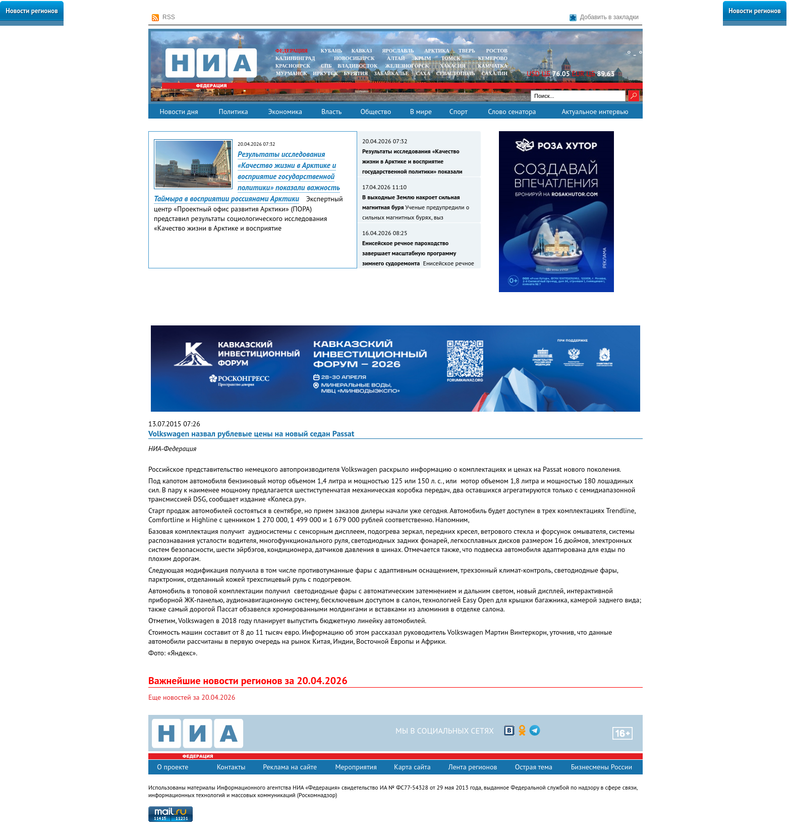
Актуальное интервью (594, 111)
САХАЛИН (494, 73)
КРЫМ (423, 58)
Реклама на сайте (290, 766)
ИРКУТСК (325, 73)
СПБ (326, 66)
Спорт (458, 111)
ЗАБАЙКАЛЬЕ (392, 73)
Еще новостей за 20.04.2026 (191, 697)
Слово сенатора (512, 111)
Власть (331, 111)
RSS (163, 17)
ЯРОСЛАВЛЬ (398, 50)
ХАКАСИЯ (451, 66)
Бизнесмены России (601, 766)
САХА (423, 73)
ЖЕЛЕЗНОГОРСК (407, 66)
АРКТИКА (436, 50)
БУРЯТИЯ (356, 73)
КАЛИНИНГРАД (295, 58)
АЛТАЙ (396, 58)
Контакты (231, 766)
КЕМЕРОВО (492, 58)
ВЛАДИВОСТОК (357, 66)
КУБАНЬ (331, 50)
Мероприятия (356, 766)
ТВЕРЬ (467, 50)
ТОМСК (452, 58)
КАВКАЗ (362, 50)
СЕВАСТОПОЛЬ (455, 73)
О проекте (172, 766)
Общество (375, 111)
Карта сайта (412, 766)
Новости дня (178, 111)
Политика (233, 111)
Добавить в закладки (604, 17)
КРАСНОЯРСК (292, 66)
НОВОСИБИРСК (354, 58)
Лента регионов (472, 766)
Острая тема (533, 766)
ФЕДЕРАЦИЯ (291, 50)
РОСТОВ (496, 50)
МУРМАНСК (291, 73)
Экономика (285, 111)
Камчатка (492, 66)
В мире (421, 111)
